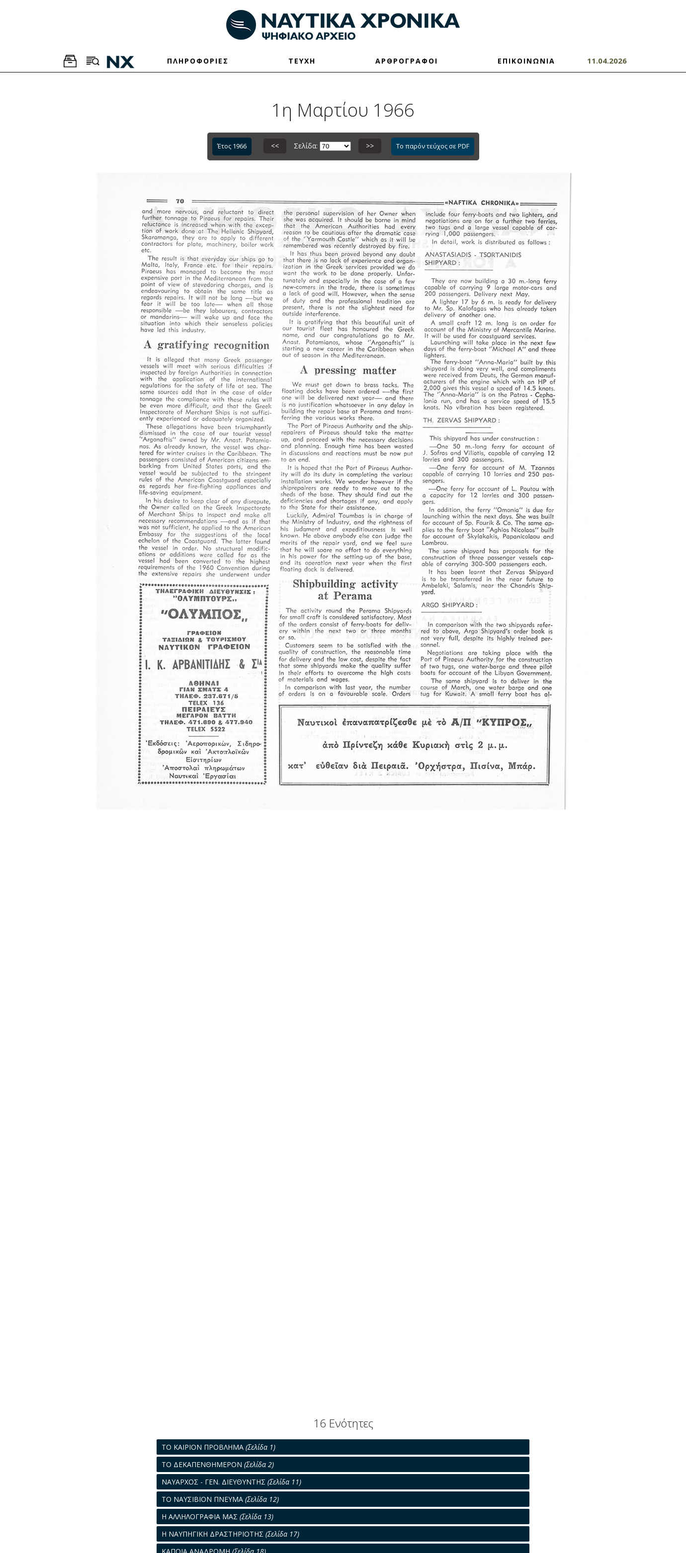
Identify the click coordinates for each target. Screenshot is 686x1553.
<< (275, 145)
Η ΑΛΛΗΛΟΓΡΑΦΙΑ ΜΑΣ (217, 1516)
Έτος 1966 (232, 145)
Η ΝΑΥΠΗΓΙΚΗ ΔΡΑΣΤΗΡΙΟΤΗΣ (230, 1534)
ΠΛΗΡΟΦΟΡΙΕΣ (198, 61)
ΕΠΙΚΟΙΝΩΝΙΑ (526, 61)
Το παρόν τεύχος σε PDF (432, 145)
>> (370, 145)
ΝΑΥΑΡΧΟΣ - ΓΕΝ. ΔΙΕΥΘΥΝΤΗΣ (231, 1481)
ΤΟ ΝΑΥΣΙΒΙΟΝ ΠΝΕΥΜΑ (220, 1499)
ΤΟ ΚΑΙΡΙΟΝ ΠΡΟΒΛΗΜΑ (218, 1447)
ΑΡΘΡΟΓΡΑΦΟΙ (406, 61)
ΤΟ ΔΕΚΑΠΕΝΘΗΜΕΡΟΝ (218, 1464)
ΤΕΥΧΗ (302, 61)
